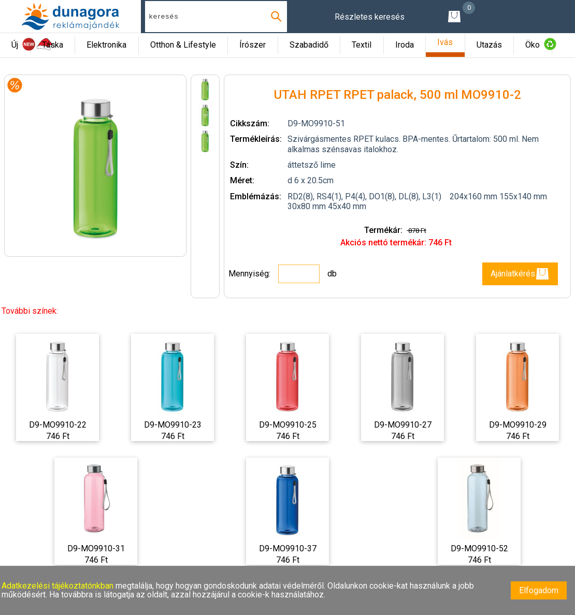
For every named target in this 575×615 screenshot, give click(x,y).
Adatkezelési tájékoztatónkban (59, 586)
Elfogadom (538, 590)
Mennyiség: (250, 274)
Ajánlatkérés (520, 274)
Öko (532, 45)
